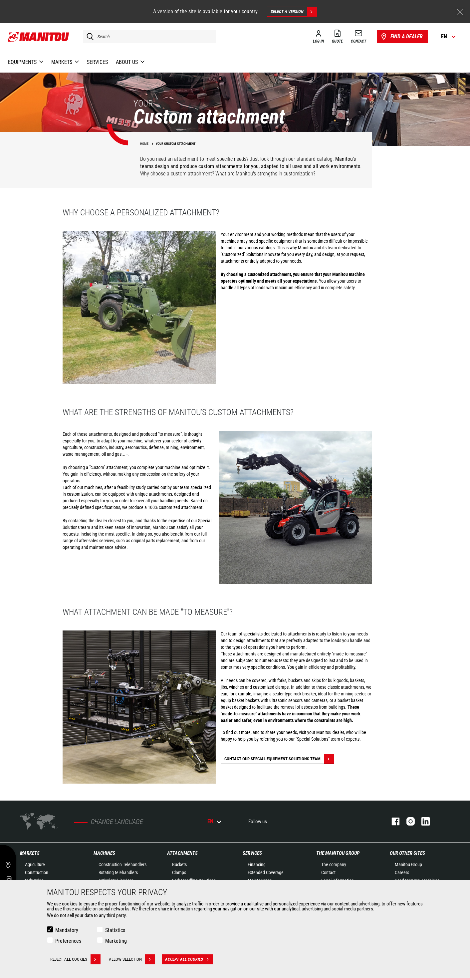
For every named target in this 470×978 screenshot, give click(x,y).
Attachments (182, 853)
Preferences (68, 941)
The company (333, 864)
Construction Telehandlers (122, 864)
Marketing (116, 941)
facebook (392, 821)
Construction (36, 872)
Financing (257, 864)
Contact (328, 872)
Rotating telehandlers (118, 872)
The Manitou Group (337, 853)
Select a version (294, 11)
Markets (30, 853)
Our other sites (407, 853)
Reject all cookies (75, 959)
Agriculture (35, 864)
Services (252, 853)
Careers (402, 872)
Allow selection (132, 959)
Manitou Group (408, 864)
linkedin (422, 821)
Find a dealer (401, 37)
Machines (104, 853)
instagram (407, 821)
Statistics (115, 930)
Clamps (179, 872)
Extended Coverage (266, 872)
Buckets (179, 864)
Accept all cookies (189, 959)
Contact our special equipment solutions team (279, 759)
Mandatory (66, 930)
